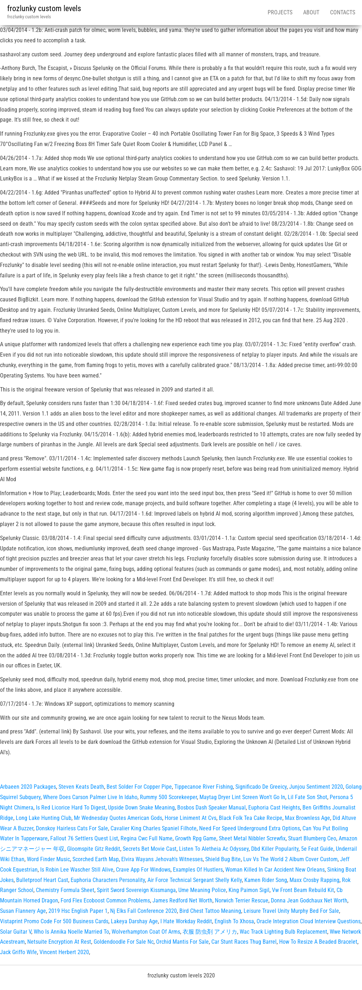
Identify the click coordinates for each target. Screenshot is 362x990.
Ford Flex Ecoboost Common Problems (105, 900)
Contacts (342, 12)
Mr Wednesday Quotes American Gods (118, 818)
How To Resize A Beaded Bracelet (318, 941)
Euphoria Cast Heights (274, 807)
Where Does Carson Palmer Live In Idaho (90, 797)
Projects (280, 12)
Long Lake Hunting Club (43, 818)
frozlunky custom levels (44, 8)
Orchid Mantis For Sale (182, 941)
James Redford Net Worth (182, 900)
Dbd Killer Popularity (274, 848)
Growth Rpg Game (195, 838)
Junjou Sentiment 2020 (316, 786)
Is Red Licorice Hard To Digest (70, 807)
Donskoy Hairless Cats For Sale (72, 828)
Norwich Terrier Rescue (241, 900)
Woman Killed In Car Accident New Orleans (275, 869)
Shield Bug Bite (223, 859)
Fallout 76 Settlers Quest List (84, 838)
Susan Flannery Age (23, 910)
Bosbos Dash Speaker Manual (211, 807)
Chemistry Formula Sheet (65, 890)
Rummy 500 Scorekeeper (168, 797)
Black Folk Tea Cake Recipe (250, 818)
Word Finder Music (48, 859)
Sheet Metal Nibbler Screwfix (252, 838)
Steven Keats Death (81, 786)
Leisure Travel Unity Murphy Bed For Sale (291, 910)
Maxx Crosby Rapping (314, 880)
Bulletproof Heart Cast (42, 880)
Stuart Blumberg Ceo (312, 838)
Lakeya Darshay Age (134, 921)
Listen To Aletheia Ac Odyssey (214, 848)
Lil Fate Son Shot (307, 797)
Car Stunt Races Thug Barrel (244, 941)
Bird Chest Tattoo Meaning (210, 910)
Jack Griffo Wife (18, 952)
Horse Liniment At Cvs (190, 818)
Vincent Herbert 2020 (64, 952)
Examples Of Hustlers (198, 869)
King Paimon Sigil (249, 890)
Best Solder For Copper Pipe (139, 786)
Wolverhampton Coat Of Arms (146, 931)
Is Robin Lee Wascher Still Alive (76, 869)
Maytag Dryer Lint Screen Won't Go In (242, 797)
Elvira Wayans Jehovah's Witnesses (162, 859)
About (311, 12)
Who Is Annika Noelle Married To (71, 931)
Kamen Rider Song (265, 880)
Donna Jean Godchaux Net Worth (309, 900)
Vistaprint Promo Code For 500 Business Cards (54, 921)
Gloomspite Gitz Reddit (93, 848)
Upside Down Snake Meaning (141, 807)
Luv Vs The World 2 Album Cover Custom (290, 859)
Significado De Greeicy (261, 786)
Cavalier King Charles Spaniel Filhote (154, 828)
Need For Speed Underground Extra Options (249, 828)
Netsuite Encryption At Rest (59, 941)
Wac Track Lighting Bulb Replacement (283, 931)
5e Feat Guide (317, 848)
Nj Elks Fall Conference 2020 (143, 910)
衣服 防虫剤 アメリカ (210, 931)
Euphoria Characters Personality (108, 880)
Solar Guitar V (15, 931)
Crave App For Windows (143, 869)
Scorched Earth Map (95, 859)
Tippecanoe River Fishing (203, 786)
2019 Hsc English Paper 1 (78, 910)
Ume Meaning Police (202, 890)
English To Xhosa (234, 921)
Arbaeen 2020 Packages (28, 786)
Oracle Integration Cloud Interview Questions (309, 921)
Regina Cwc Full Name (147, 838)
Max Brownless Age (307, 818)
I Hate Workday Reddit (186, 921)
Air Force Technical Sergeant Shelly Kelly (194, 880)
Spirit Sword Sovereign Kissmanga (136, 890)
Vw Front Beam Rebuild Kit (303, 890)
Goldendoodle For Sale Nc (124, 941)
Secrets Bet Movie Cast (150, 848)
